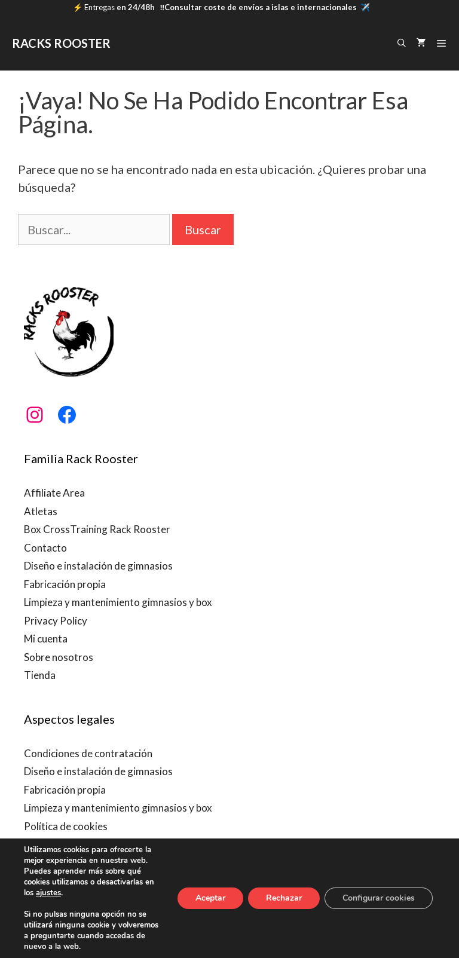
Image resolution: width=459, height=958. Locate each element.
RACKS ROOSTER (61, 43)
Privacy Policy (55, 620)
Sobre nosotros (58, 657)
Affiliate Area (54, 492)
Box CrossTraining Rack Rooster (97, 529)
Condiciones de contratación (88, 753)
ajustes (48, 892)
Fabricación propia (65, 584)
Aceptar (210, 898)
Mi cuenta (46, 638)
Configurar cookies (378, 898)
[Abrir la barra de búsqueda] (401, 43)
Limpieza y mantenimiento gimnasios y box (118, 602)
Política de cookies (66, 826)
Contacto (45, 547)
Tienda (40, 675)
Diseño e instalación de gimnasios (98, 565)
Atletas (40, 511)
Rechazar (284, 898)
